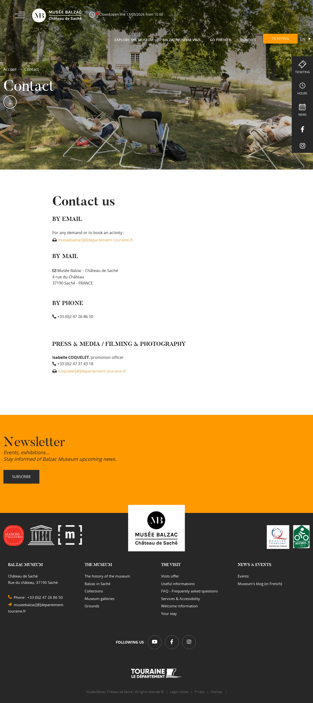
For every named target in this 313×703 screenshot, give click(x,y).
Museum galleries (99, 598)
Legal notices (179, 692)
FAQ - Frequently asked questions (189, 591)
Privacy (200, 692)
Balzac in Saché (97, 583)
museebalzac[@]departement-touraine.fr (95, 240)
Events (243, 576)
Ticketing (302, 72)
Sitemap (217, 692)
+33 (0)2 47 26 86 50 (45, 597)
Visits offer (170, 576)
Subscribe (21, 476)
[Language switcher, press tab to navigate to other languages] (305, 38)
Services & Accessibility (180, 598)
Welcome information (179, 605)
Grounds (92, 605)
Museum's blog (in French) (260, 583)
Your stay (169, 613)
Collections (94, 591)
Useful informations (178, 583)
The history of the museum (107, 576)
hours (302, 93)
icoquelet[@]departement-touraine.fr (92, 371)
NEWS (302, 114)
